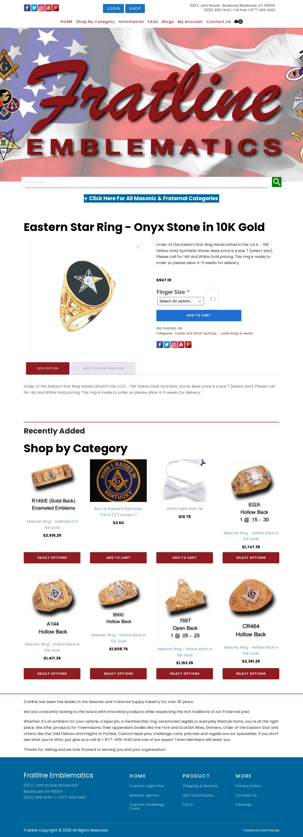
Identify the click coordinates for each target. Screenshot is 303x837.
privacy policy (248, 785)
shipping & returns (200, 785)
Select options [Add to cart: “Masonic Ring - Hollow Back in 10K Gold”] (251, 557)
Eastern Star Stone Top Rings (196, 333)
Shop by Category (95, 21)
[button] (138, 247)
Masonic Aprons (144, 795)
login (113, 8)
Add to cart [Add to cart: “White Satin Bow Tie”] (185, 557)
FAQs (153, 21)
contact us (246, 795)
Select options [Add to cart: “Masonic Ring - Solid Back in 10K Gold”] (52, 557)
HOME (66, 21)
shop (135, 8)
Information (131, 21)
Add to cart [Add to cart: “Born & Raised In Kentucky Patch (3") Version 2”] (118, 557)
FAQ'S (188, 804)
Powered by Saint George (261, 830)
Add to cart (199, 315)
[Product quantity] (211, 299)
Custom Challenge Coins (147, 806)
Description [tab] (48, 368)
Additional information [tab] (104, 368)
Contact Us (219, 21)
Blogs (168, 21)
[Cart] (238, 21)
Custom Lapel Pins (147, 785)
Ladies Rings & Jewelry (237, 333)
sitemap (243, 804)
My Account (190, 21)
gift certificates (198, 795)
